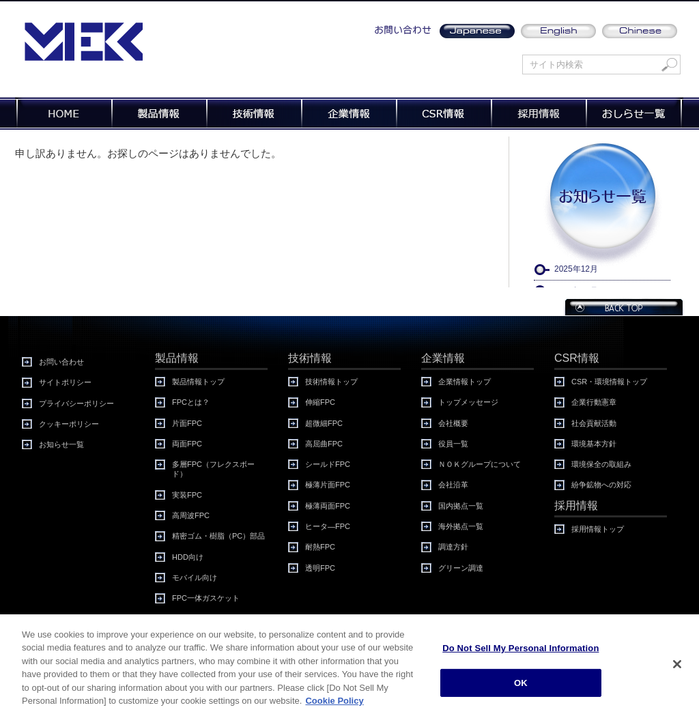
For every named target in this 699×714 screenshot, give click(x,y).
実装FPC (187, 495)
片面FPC (187, 423)
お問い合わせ (61, 362)
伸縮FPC (320, 402)
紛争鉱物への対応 (601, 485)
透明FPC (320, 568)
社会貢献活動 (593, 423)
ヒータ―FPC (327, 526)
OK (521, 686)
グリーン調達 (460, 568)
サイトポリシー (65, 382)
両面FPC (187, 444)
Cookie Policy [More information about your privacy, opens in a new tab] (334, 704)
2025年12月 (576, 269)
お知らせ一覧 (61, 444)
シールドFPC (327, 464)
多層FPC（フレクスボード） (213, 469)
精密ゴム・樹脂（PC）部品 (218, 536)
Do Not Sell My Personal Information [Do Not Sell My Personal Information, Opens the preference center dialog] (520, 651)
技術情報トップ (331, 381)
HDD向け (187, 557)
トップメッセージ (468, 402)
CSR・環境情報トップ (609, 381)
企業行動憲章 (593, 402)
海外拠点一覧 (460, 526)
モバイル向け (194, 577)
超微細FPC (324, 423)
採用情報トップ (597, 529)
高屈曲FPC (324, 444)
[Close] (677, 668)
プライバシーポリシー (76, 403)
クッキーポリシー (69, 424)
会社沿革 (453, 485)
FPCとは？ (191, 402)
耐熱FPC (320, 547)
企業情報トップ (464, 381)
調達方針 (453, 547)
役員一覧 (453, 444)
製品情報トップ (198, 381)
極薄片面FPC (327, 485)
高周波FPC (191, 515)
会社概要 (453, 423)
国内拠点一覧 (460, 506)
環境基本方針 (593, 444)
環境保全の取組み (601, 464)
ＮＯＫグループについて (479, 464)
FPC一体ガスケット (206, 598)
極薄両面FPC (327, 506)
